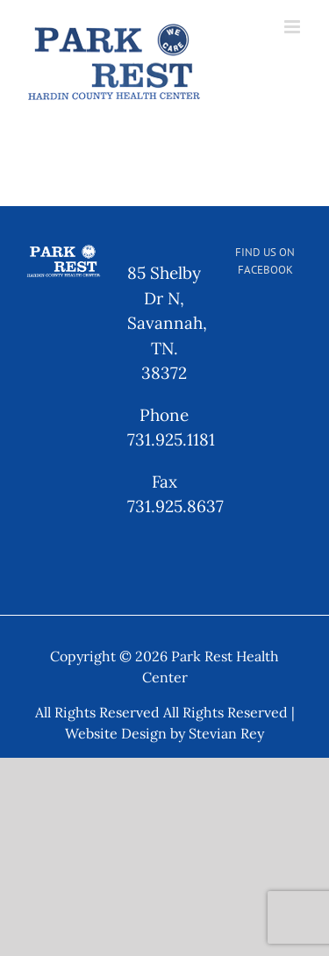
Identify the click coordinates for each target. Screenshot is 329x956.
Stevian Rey (226, 733)
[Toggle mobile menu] (293, 27)
